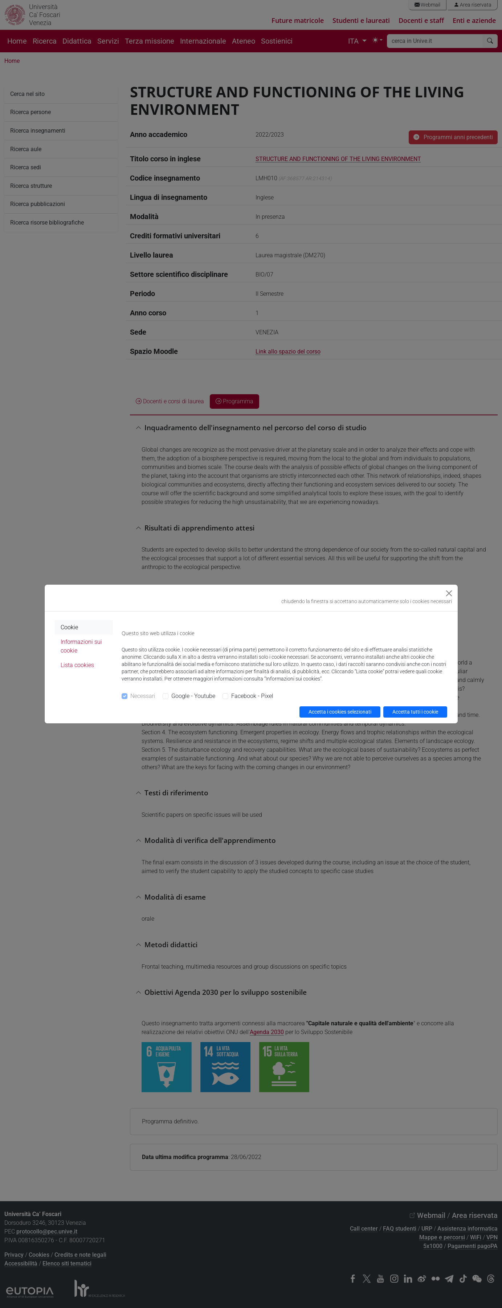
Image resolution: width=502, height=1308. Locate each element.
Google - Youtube (193, 696)
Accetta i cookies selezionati (340, 712)
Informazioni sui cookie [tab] (81, 646)
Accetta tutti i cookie (415, 712)
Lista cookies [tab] (77, 665)
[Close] (449, 593)
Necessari (142, 696)
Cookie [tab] (69, 627)
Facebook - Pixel (252, 696)
